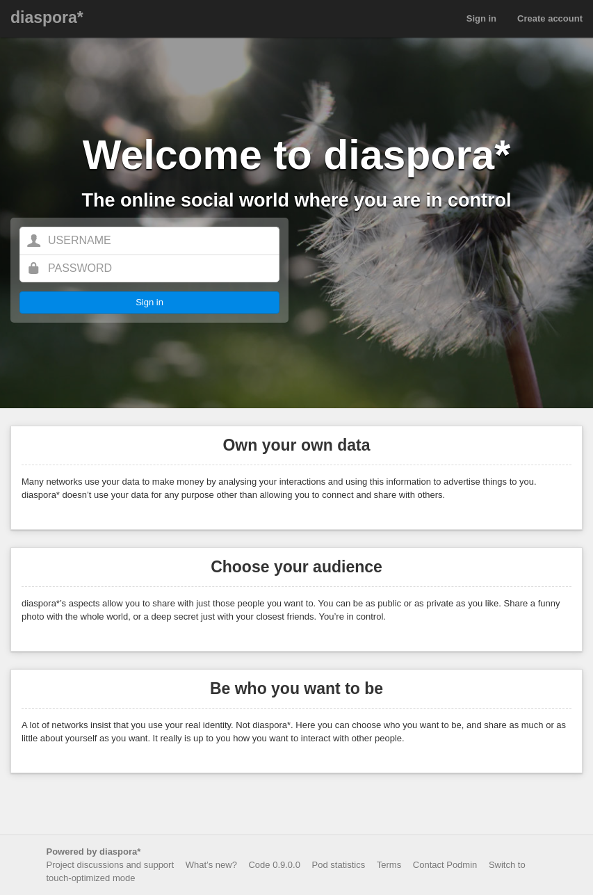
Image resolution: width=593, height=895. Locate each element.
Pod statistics (339, 865)
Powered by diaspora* (94, 851)
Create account (550, 18)
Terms (389, 865)
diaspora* (46, 17)
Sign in (481, 18)
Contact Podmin (445, 865)
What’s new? (211, 865)
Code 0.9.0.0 (274, 865)
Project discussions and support (110, 865)
